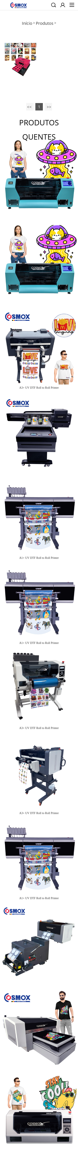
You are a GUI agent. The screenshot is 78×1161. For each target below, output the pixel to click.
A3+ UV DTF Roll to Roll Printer (39, 387)
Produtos (44, 23)
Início (27, 23)
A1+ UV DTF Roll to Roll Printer (39, 557)
